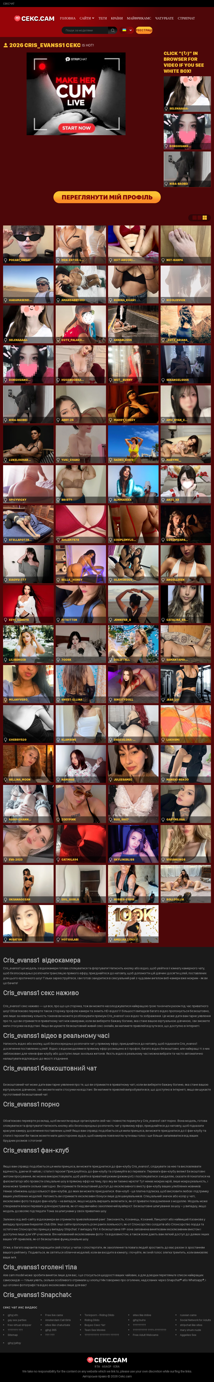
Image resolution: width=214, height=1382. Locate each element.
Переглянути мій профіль (107, 197)
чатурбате (164, 18)
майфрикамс (139, 18)
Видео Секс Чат (95, 1325)
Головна (68, 18)
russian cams (188, 1315)
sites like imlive (142, 1315)
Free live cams (54, 1315)
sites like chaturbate (57, 1325)
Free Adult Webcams (145, 1335)
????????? (139, 1325)
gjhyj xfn (13, 1315)
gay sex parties (17, 1320)
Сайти (85, 18)
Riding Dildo (92, 1320)
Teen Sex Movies (95, 1330)
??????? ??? (15, 1330)
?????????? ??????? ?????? (102, 1335)
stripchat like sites (191, 1325)
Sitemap (13, 1335)
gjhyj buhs (139, 1320)
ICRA (116, 1366)
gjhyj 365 (50, 1330)
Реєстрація (144, 30)
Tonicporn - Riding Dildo (99, 1315)
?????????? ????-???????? (149, 1330)
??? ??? (49, 1335)
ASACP (106, 1366)
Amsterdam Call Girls (58, 1320)
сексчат (8, 3)
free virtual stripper (19, 1325)
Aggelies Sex (188, 1335)
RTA (97, 1366)
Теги (103, 18)
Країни (117, 18)
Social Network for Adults (195, 1320)
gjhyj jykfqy (14, 1343)
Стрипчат (186, 18)
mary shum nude (190, 1330)
